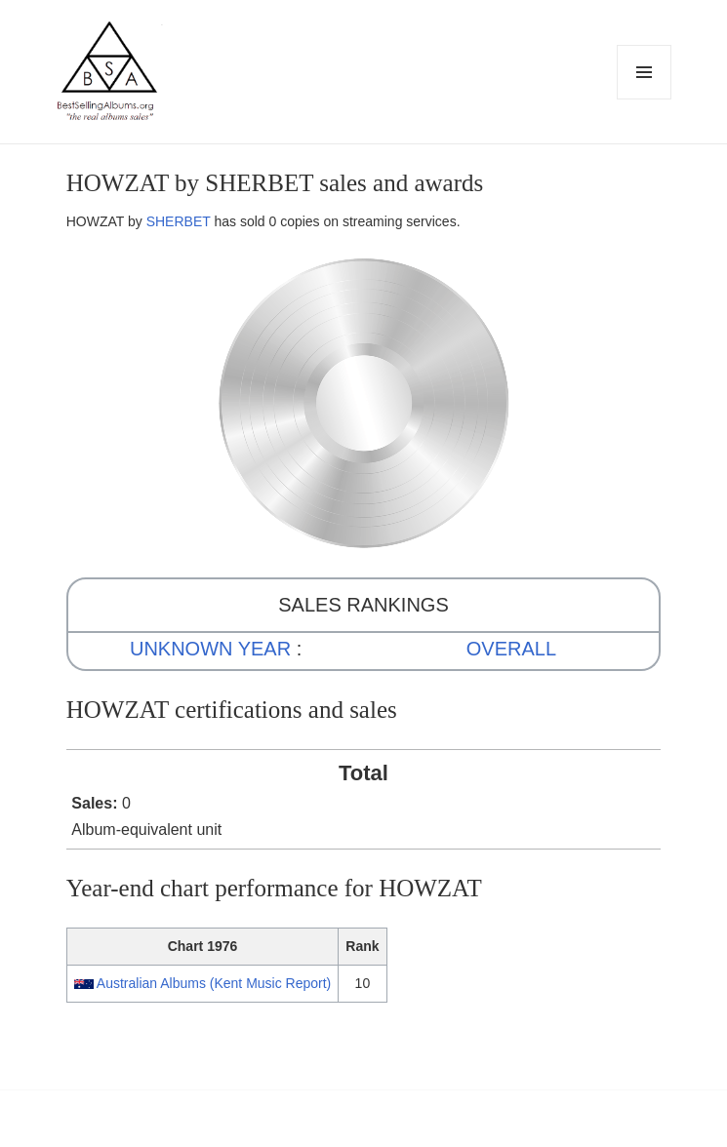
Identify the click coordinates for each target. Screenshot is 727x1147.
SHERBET (178, 221)
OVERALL (511, 648)
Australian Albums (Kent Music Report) (214, 983)
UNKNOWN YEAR (210, 648)
